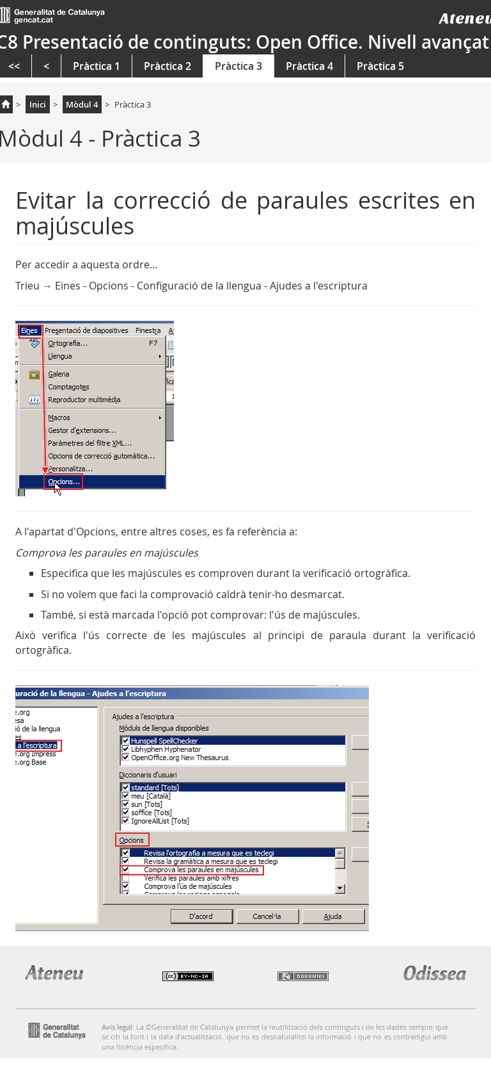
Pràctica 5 (380, 66)
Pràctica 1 (96, 66)
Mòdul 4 (82, 104)
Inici (37, 104)
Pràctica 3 (238, 66)
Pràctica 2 (167, 66)
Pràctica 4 (309, 66)
